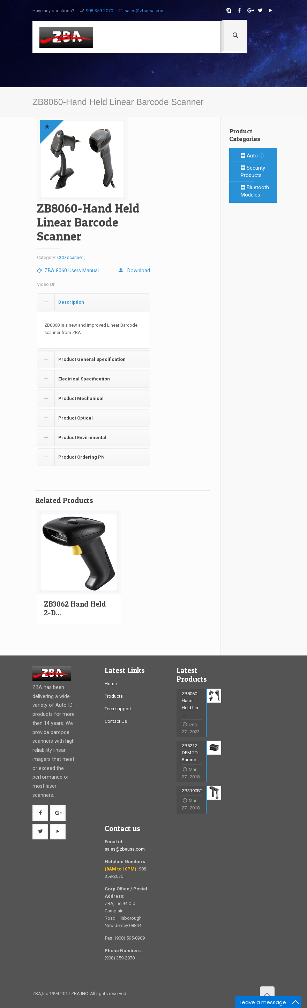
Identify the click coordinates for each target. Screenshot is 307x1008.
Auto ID (252, 156)
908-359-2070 (99, 10)
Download (134, 270)
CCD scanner (70, 257)
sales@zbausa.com (145, 10)
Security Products (253, 171)
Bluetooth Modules (255, 191)
